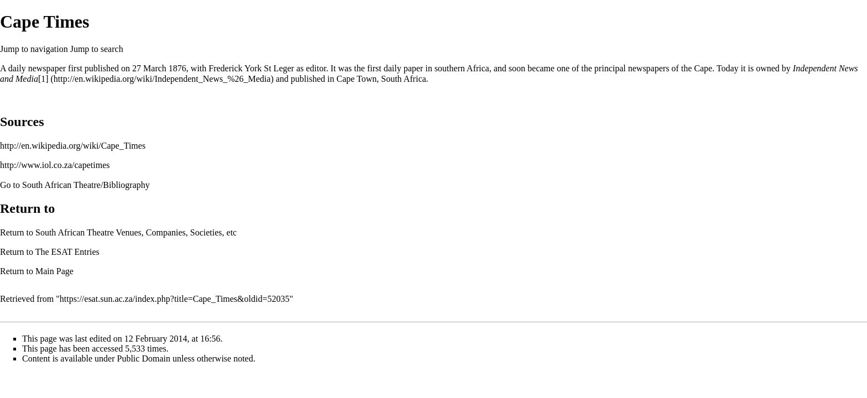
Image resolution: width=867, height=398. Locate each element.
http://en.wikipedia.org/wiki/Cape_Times (72, 145)
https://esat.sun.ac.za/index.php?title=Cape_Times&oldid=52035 (175, 298)
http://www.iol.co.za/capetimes (54, 165)
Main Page (54, 271)
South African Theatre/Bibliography (86, 185)
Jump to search (96, 49)
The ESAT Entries (67, 251)
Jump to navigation (34, 49)
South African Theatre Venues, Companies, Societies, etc (136, 232)
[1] (43, 78)
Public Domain (143, 358)
